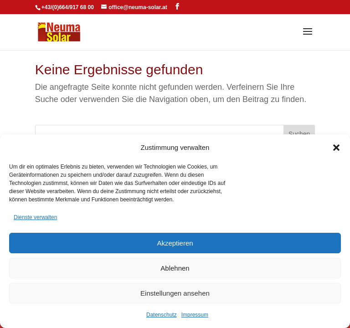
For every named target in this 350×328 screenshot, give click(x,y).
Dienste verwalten (35, 217)
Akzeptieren (175, 243)
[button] (336, 147)
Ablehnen (174, 268)
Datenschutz (161, 315)
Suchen (299, 134)
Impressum (194, 315)
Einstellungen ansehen (175, 293)
